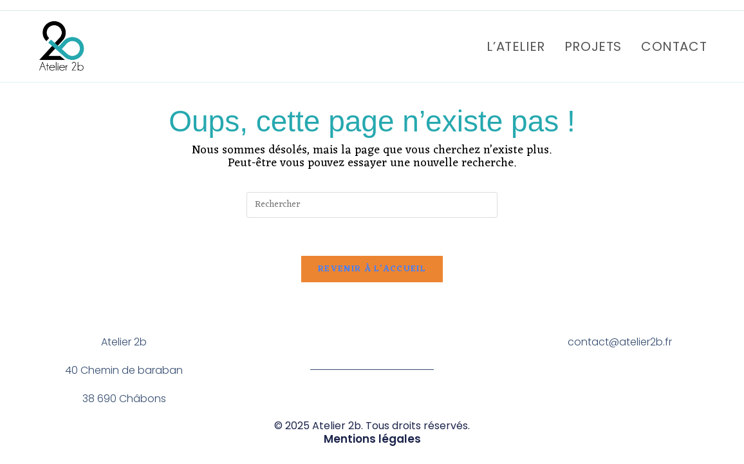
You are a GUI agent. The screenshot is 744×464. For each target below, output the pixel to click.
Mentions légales (372, 439)
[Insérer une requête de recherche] (372, 205)
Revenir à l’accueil (372, 270)
